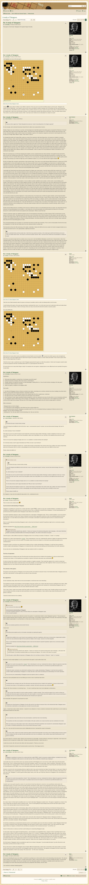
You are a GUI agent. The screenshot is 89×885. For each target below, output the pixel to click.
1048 (73, 256)
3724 (73, 120)
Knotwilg (71, 35)
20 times (76, 122)
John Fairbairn (72, 117)
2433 (73, 38)
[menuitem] (11, 11)
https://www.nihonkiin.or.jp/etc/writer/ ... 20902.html (25, 526)
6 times (76, 860)
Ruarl (70, 854)
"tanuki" (23, 538)
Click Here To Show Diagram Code (11, 103)
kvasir (70, 253)
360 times (76, 47)
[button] (78, 20)
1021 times (77, 48)
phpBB (40, 879)
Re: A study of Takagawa (11, 23)
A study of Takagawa (9, 17)
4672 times (77, 123)
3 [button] (83, 20)
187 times (77, 262)
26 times (76, 261)
